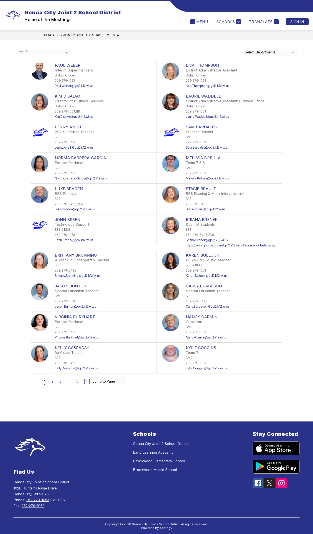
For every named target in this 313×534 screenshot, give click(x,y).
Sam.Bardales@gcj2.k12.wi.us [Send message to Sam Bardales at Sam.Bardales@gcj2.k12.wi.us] (206, 147)
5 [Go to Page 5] (77, 381)
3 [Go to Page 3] (61, 381)
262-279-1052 (33, 506)
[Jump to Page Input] (121, 381)
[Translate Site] (263, 22)
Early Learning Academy (153, 452)
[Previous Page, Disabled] (35, 381)
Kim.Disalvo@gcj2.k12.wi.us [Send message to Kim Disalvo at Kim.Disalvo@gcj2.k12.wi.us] (74, 116)
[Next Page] (87, 381)
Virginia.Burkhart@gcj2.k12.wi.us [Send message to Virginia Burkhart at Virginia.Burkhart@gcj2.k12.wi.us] (77, 337)
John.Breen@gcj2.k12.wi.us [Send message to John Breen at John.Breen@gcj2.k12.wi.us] (74, 240)
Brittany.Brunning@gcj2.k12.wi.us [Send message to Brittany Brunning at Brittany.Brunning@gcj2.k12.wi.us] (77, 275)
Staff (117, 35)
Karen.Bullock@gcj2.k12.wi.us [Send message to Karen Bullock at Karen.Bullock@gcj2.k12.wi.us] (206, 275)
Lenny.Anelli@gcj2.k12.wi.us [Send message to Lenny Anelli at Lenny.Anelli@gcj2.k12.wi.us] (74, 147)
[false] (44, 51)
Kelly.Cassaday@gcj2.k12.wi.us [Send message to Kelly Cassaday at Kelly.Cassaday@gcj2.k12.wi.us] (76, 368)
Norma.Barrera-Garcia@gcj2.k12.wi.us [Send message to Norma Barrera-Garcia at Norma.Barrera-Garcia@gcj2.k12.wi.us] (81, 178)
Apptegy (166, 528)
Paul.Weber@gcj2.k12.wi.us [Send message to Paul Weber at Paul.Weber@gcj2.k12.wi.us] (74, 86)
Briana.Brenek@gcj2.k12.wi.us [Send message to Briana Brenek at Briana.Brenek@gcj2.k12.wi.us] (207, 240)
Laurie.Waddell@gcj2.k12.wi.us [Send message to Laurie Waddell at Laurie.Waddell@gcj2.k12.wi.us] (207, 116)
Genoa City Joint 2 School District (73, 35)
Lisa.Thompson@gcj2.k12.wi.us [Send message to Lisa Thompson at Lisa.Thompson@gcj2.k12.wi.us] (207, 86)
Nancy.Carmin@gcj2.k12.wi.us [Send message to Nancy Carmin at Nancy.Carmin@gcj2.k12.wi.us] (206, 337)
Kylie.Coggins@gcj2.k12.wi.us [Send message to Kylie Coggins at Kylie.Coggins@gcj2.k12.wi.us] (206, 368)
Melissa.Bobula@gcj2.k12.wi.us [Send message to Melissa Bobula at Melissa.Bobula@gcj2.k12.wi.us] (207, 178)
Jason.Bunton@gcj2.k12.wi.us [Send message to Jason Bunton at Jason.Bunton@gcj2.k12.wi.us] (75, 306)
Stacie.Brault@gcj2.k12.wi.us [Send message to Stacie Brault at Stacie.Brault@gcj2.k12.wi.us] (205, 209)
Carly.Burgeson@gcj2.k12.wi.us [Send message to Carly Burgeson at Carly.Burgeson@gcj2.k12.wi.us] (208, 306)
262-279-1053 (37, 500)
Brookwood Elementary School (159, 461)
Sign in (297, 22)
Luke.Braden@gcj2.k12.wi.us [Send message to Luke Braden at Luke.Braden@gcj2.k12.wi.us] (75, 209)
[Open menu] (199, 22)
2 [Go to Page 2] (52, 381)
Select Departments (260, 52)
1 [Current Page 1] (44, 381)
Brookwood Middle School (155, 470)
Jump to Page (104, 381)
